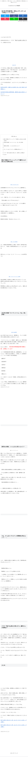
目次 (12, 136)
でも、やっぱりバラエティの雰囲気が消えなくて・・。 (14, 149)
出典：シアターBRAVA (14, 241)
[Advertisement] (14, 29)
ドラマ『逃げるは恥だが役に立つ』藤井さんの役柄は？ (14, 152)
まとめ (5, 154)
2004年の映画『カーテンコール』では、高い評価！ (13, 142)
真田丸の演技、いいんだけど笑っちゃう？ (12, 145)
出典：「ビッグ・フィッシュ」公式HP (14, 276)
